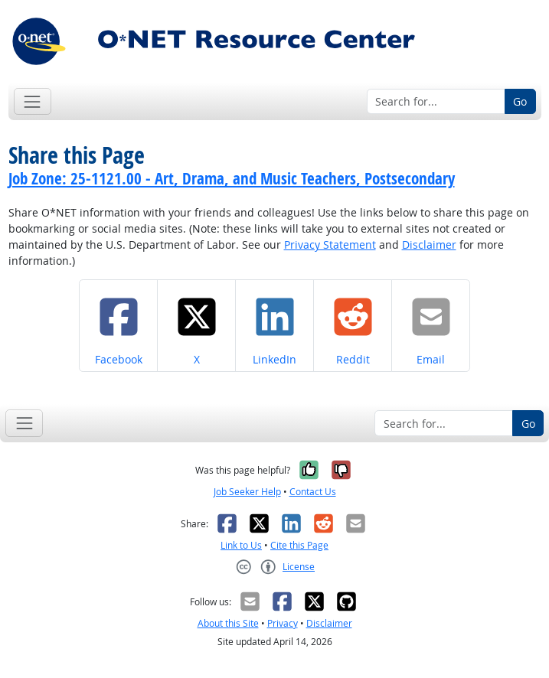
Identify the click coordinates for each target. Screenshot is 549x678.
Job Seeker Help (247, 491)
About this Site (228, 623)
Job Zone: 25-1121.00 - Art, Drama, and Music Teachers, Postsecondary (231, 178)
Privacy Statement (330, 244)
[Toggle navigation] (32, 101)
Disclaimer (429, 244)
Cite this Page (299, 545)
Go (520, 101)
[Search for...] (436, 102)
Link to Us (241, 545)
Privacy (282, 623)
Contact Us (312, 491)
